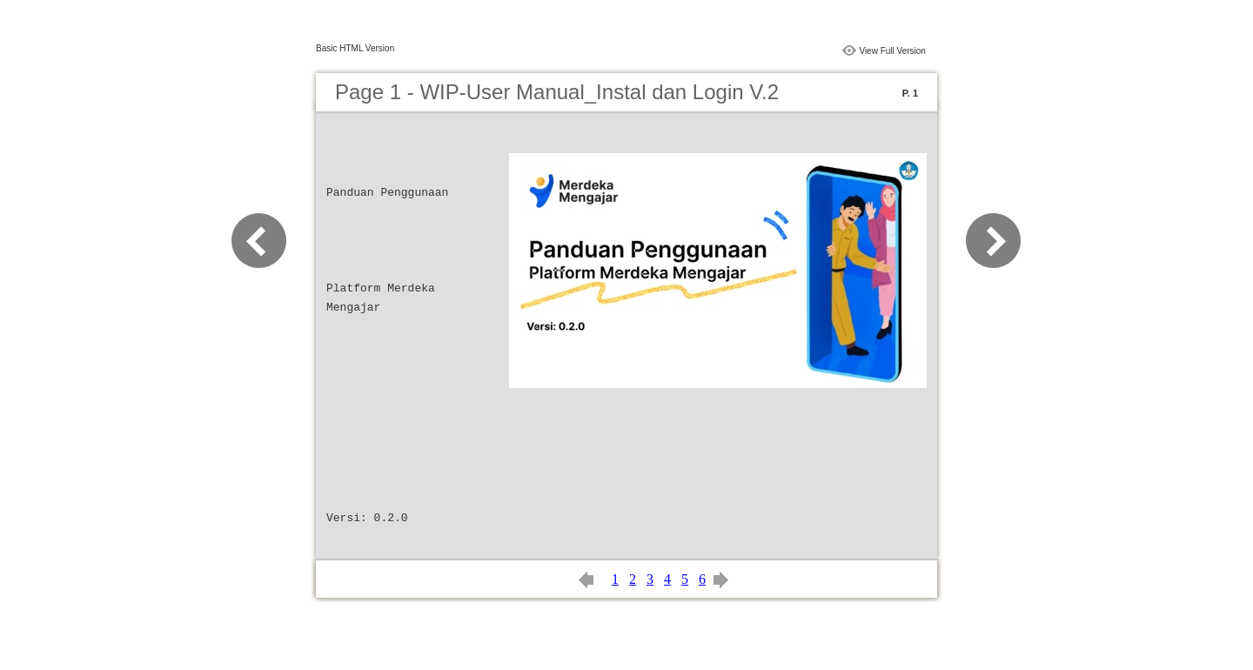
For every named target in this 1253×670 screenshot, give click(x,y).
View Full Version (892, 51)
